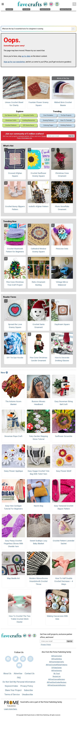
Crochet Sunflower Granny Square (38, 174)
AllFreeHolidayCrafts (56, 662)
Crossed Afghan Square (15, 174)
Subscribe (28, 690)
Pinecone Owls (62, 249)
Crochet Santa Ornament (38, 325)
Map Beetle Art (13, 578)
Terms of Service (12, 694)
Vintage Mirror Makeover (62, 283)
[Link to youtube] (19, 665)
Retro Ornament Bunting (38, 283)
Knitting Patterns (66, 125)
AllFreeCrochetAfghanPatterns (56, 665)
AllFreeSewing (56, 671)
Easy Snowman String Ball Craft (64, 402)
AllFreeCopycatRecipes (56, 679)
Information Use (26, 138)
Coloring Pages (48, 125)
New (4, 372)
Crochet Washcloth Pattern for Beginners (15, 250)
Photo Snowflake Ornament (62, 208)
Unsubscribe (27, 694)
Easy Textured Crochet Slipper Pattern (63, 507)
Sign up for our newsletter (14, 62)
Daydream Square (62, 324)
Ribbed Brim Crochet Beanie (63, 103)
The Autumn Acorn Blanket (13, 402)
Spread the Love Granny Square (15, 325)
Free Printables (48, 115)
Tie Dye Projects (66, 115)
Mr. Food (57, 673)
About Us (7, 673)
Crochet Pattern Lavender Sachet (63, 542)
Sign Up (71, 136)
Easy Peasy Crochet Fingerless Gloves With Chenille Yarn (13, 544)
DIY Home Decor (28, 125)
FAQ (19, 677)
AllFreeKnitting (56, 659)
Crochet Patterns (10, 125)
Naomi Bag (38, 506)
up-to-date (26, 56)
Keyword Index (11, 686)
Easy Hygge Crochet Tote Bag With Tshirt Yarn (38, 472)
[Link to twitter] (16, 659)
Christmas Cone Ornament (62, 174)
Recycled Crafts (28, 115)
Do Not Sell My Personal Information (19, 682)
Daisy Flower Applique (13, 471)
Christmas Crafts (10, 120)
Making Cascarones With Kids (57, 617)
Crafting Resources (28, 120)
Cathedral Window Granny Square (38, 250)
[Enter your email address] (53, 641)
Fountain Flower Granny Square (38, 103)
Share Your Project (13, 690)
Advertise (18, 673)
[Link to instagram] (30, 659)
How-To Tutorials (66, 120)
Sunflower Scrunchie (63, 436)
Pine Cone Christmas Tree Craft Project (15, 283)
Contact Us (29, 673)
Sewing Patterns (48, 120)
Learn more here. (10, 709)
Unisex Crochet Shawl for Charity (14, 103)
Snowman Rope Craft (13, 436)
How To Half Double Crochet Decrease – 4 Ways (63, 581)
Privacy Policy (26, 686)
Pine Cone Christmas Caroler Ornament (38, 359)
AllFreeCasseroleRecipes (57, 685)
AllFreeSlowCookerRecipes (56, 682)
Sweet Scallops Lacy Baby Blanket (38, 542)
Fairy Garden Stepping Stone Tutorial (38, 437)
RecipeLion (57, 676)
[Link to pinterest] (23, 659)
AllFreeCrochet (56, 656)
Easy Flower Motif (63, 471)
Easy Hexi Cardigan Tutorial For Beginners (13, 507)
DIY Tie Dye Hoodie (15, 357)
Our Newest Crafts (11, 115)
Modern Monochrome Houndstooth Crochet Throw (38, 581)
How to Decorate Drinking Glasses (62, 359)
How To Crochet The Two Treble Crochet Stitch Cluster (19, 619)
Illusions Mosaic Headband (38, 402)
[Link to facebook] (8, 659)
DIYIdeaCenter (56, 668)
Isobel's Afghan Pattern (38, 206)
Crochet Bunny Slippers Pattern (15, 208)
